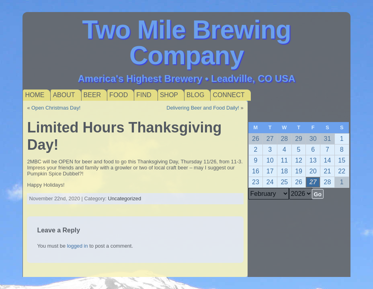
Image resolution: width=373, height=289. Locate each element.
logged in (77, 246)
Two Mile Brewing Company (186, 42)
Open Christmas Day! (55, 108)
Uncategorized (124, 198)
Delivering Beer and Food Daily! (202, 108)
